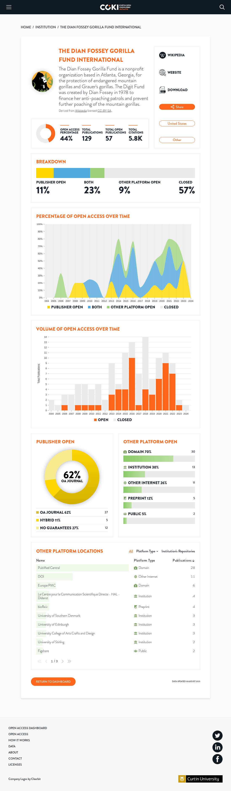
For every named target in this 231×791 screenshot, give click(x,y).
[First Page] (39, 661)
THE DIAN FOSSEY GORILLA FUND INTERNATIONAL (100, 27)
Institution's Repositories (178, 551)
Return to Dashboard (53, 682)
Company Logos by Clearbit (24, 779)
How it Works (19, 740)
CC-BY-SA (104, 111)
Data (11, 746)
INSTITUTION (45, 27)
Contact (15, 758)
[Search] (222, 7)
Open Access (18, 734)
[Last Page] (69, 661)
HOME (26, 27)
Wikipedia (81, 111)
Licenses (15, 764)
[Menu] (9, 7)
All (131, 551)
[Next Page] (62, 661)
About (13, 752)
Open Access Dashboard (27, 728)
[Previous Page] (46, 661)
